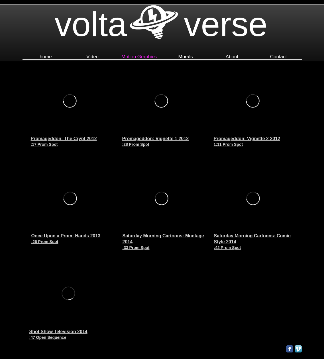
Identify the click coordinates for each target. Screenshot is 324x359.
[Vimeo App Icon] (298, 348)
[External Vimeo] (70, 101)
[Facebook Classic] (289, 348)
